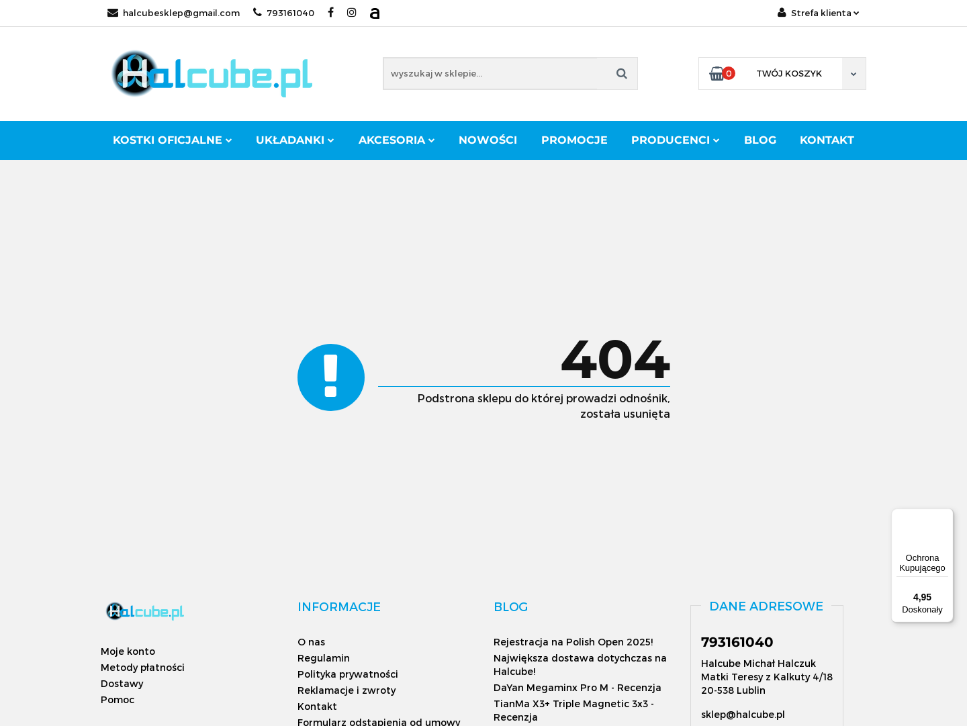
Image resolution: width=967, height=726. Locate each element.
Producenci (675, 140)
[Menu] (945, 516)
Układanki (295, 140)
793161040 (283, 12)
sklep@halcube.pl (743, 714)
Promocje (574, 140)
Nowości (488, 140)
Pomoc (117, 699)
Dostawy (122, 683)
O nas (311, 641)
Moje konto (128, 651)
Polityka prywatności (347, 674)
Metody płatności (143, 667)
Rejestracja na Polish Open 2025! (573, 641)
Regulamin (323, 658)
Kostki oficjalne (172, 140)
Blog (760, 140)
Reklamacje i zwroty (346, 690)
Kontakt (827, 140)
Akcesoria (397, 140)
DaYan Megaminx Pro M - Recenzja (577, 687)
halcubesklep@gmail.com (173, 12)
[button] (339, 606)
